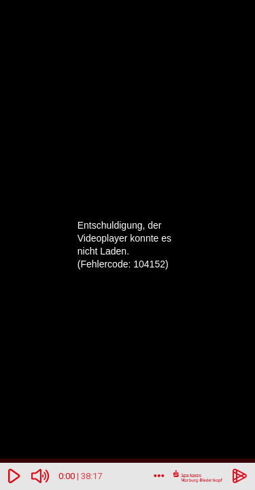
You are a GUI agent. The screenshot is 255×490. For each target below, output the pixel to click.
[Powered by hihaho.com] (240, 476)
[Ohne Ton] (40, 476)
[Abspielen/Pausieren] (14, 476)
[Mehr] (159, 476)
